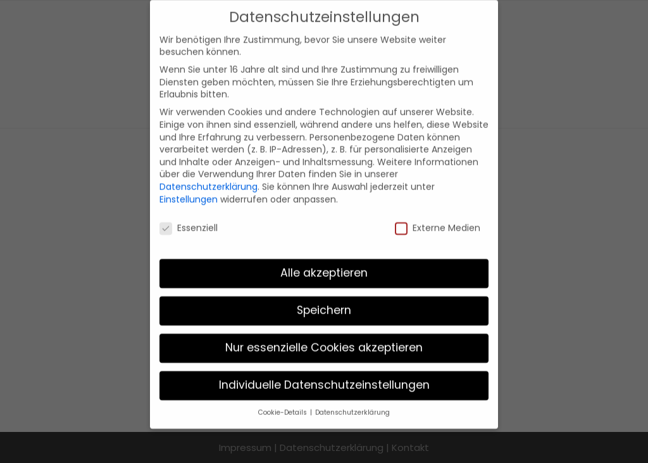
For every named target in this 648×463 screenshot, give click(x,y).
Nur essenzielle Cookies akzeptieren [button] (324, 335)
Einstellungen (188, 187)
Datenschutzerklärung (208, 174)
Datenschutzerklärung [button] (352, 400)
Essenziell (188, 216)
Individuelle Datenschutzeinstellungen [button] (324, 373)
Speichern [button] (324, 298)
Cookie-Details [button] (283, 400)
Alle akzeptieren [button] (324, 261)
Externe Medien (437, 216)
